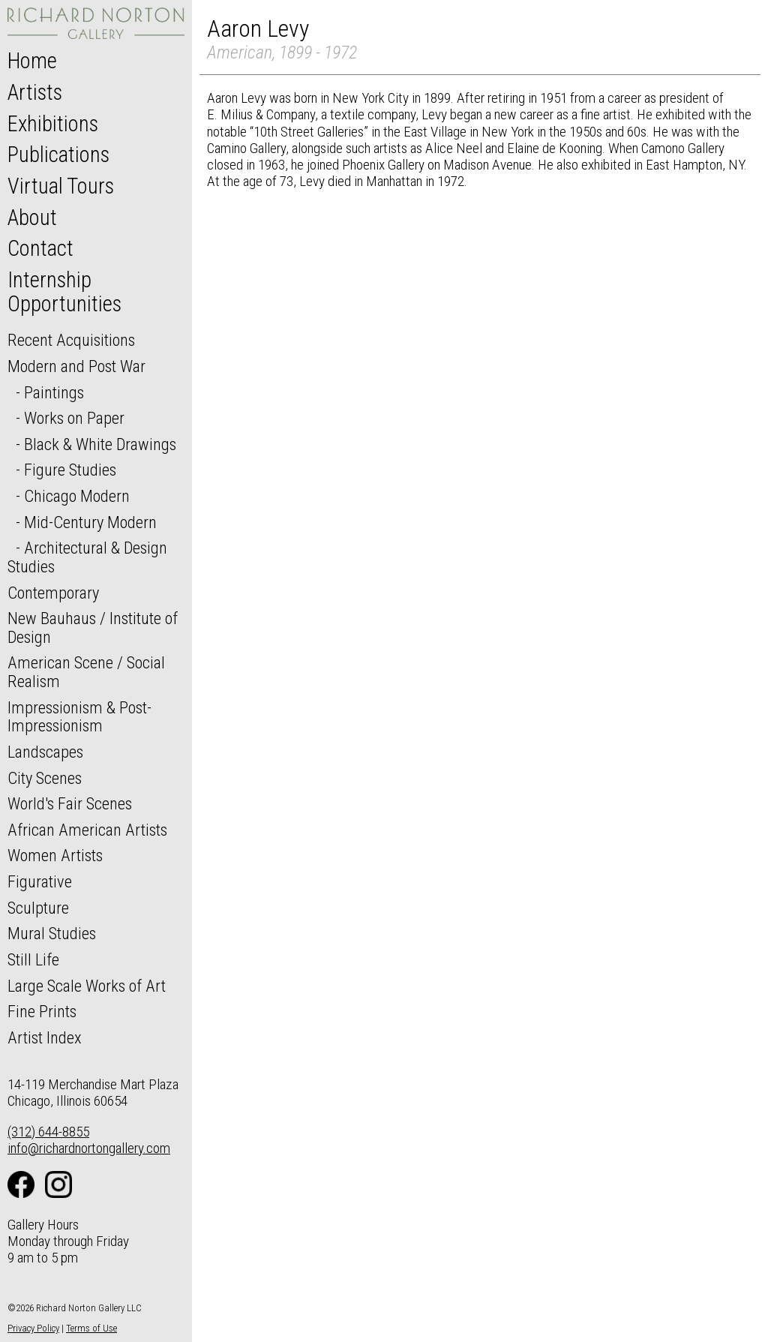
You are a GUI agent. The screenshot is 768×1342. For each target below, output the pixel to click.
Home (32, 61)
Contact (41, 248)
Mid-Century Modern (90, 522)
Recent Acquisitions (71, 340)
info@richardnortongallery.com (89, 1148)
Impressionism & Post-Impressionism (80, 717)
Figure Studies (70, 469)
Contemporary (53, 592)
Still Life (33, 959)
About (32, 217)
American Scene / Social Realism (86, 672)
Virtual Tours (61, 186)
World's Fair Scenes (70, 803)
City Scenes (45, 778)
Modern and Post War (77, 366)
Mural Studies (52, 933)
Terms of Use (91, 1328)
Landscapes (45, 751)
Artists (35, 92)
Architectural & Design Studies (87, 557)
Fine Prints (42, 1011)
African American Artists (87, 829)
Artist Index (45, 1037)
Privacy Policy (33, 1328)
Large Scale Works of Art (87, 985)
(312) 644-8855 (48, 1131)
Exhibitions (53, 124)
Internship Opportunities (65, 292)
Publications (59, 154)
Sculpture (38, 907)
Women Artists (55, 855)
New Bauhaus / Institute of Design (93, 627)
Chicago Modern (77, 496)
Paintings (54, 392)
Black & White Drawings (100, 444)
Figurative (40, 881)
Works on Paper (74, 418)
